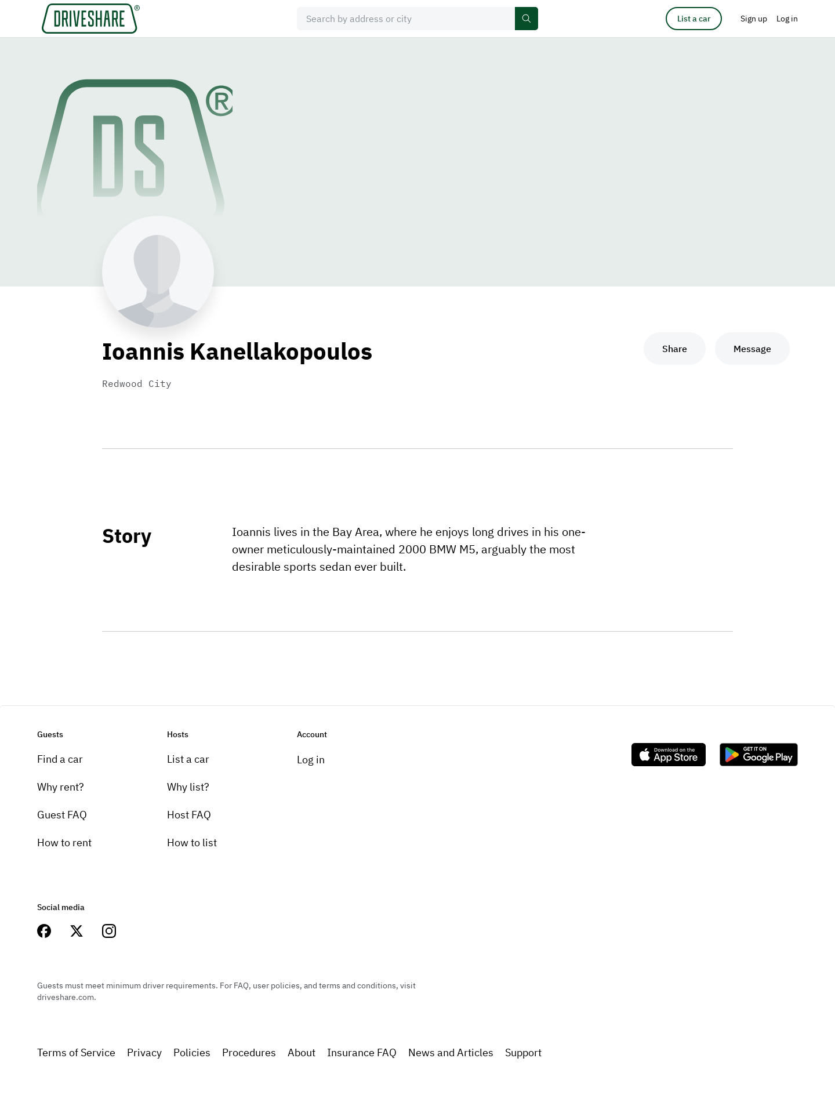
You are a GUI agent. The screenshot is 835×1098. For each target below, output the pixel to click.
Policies (191, 1052)
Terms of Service (76, 1052)
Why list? (188, 786)
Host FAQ (189, 814)
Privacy (144, 1052)
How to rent (64, 842)
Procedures (249, 1052)
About (301, 1052)
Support (523, 1052)
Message (752, 348)
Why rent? (60, 786)
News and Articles (450, 1052)
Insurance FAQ (362, 1052)
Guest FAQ (62, 814)
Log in (311, 759)
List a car (693, 18)
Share (674, 348)
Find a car (60, 759)
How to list (192, 842)
